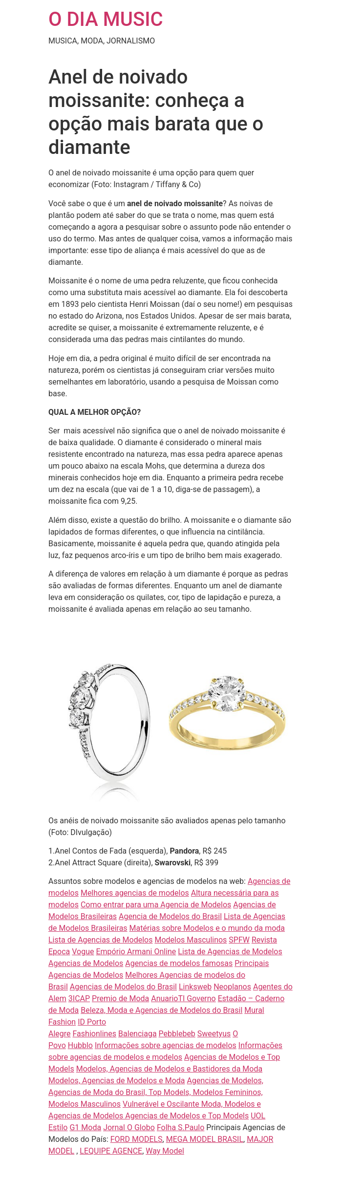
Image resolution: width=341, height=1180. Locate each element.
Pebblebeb (177, 1033)
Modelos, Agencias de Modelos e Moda (116, 1080)
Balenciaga (137, 1033)
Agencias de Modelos (85, 963)
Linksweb (195, 986)
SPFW (239, 939)
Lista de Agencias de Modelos (100, 939)
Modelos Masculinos (190, 939)
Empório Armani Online (136, 951)
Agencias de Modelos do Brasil (123, 986)
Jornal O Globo (129, 1127)
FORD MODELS (136, 1139)
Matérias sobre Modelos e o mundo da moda (207, 928)
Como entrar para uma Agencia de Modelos (156, 904)
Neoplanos (232, 986)
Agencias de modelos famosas (179, 963)
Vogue (83, 951)
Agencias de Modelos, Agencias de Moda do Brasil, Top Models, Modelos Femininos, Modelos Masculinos (155, 1092)
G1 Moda (85, 1127)
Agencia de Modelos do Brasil (170, 916)
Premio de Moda (120, 998)
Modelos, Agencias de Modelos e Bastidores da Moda (169, 1068)
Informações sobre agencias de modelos (165, 1045)
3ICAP (79, 998)
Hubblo (80, 1045)
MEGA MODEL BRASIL (204, 1139)
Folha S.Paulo (180, 1127)
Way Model (165, 1151)
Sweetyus (214, 1033)
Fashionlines (95, 1033)
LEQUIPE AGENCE (111, 1151)
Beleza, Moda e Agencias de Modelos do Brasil (161, 1010)
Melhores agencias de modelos (135, 893)
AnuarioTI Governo (183, 998)
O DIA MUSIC (105, 19)
